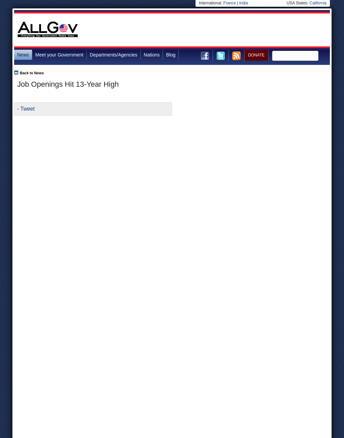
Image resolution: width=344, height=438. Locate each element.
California (318, 3)
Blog (170, 54)
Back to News (32, 73)
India (243, 3)
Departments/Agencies (113, 54)
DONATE (256, 55)
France (229, 3)
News (23, 54)
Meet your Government (59, 54)
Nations (152, 54)
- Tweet (26, 109)
